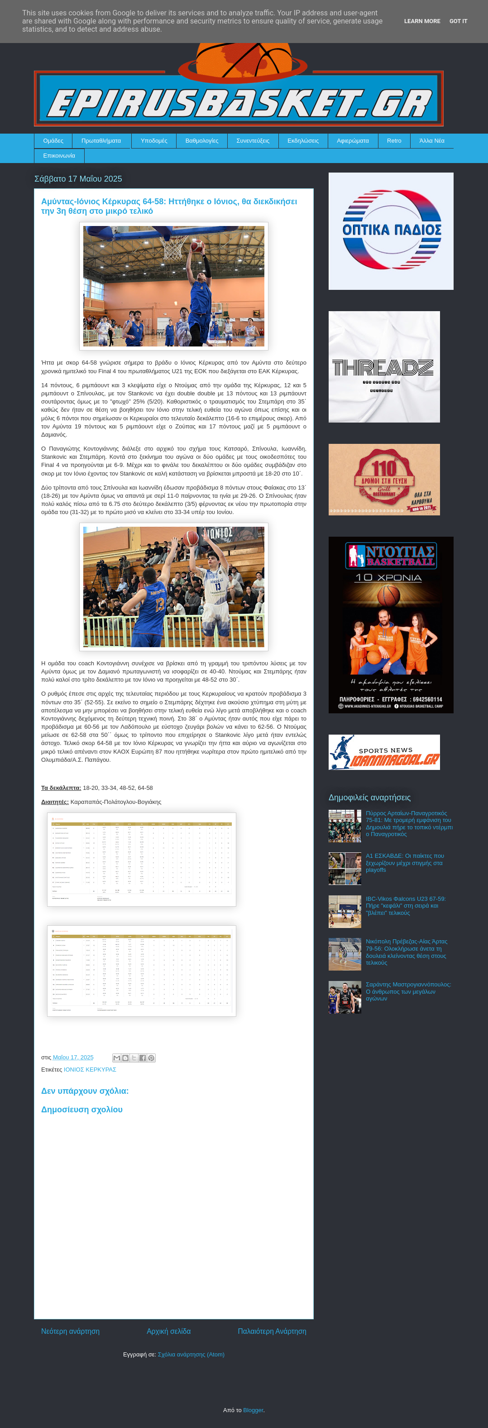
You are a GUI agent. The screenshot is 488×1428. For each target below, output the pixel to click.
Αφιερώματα (353, 140)
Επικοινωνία (59, 155)
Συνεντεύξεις (253, 140)
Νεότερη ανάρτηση (70, 1331)
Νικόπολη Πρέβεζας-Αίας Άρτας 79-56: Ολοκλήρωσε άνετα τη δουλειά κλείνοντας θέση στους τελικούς (406, 952)
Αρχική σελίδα (169, 1331)
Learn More (422, 21)
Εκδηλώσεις (303, 140)
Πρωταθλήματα (101, 140)
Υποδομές (154, 140)
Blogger (253, 1410)
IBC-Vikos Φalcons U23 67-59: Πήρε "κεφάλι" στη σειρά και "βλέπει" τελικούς (406, 905)
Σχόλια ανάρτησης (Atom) (191, 1354)
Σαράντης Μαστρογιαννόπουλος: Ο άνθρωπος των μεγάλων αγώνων (408, 991)
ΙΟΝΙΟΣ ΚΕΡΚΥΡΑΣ (90, 1069)
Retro (394, 140)
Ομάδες (53, 140)
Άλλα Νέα (432, 140)
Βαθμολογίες (202, 140)
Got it (459, 21)
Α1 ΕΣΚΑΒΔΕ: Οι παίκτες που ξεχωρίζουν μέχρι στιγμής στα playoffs (405, 862)
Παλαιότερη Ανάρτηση (272, 1331)
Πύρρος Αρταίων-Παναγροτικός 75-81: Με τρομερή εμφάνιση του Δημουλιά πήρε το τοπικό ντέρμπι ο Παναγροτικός (409, 824)
